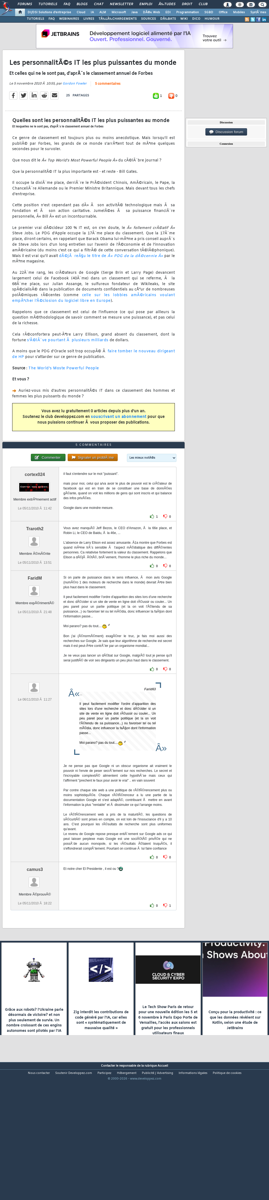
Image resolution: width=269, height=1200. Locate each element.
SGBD (208, 12)
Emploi (146, 4)
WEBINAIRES (69, 19)
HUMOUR (212, 19)
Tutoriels (48, 4)
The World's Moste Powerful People (63, 386)
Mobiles (239, 12)
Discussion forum (226, 132)
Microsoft (118, 12)
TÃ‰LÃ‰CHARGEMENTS (118, 19)
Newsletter (121, 4)
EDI (168, 12)
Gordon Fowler (75, 102)
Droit (187, 4)
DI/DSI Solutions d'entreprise (49, 12)
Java (134, 12)
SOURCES (148, 19)
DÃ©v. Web (151, 12)
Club (203, 4)
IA (92, 12)
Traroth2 (35, 583)
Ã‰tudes (167, 4)
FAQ (67, 4)
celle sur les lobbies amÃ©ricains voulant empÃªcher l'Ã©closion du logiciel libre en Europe (93, 316)
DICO (196, 19)
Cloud (81, 12)
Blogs (82, 4)
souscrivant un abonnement (118, 435)
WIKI (184, 19)
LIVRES (88, 19)
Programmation (187, 12)
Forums (24, 4)
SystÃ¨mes (258, 12)
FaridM (35, 632)
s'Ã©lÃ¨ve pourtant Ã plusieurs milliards (68, 358)
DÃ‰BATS (168, 19)
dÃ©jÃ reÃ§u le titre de (111, 274)
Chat (98, 4)
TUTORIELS (35, 19)
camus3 (35, 923)
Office (223, 12)
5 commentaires (107, 102)
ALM (102, 12)
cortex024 (35, 528)
